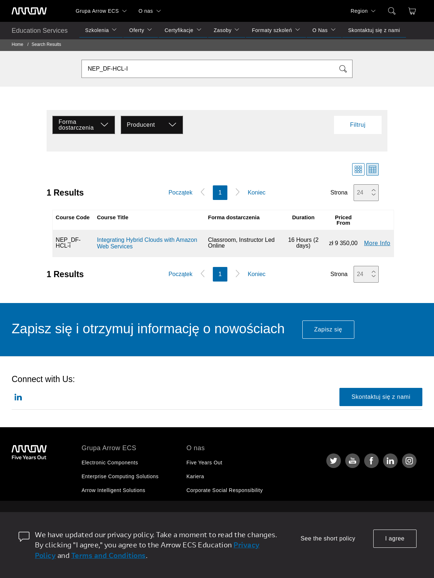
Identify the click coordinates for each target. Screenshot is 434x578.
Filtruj (358, 125)
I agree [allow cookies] (395, 538)
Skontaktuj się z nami (374, 30)
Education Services (40, 30)
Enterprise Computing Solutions (120, 476)
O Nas (320, 30)
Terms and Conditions (108, 555)
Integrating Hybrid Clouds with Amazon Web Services (147, 243)
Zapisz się (328, 329)
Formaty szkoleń (272, 30)
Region (359, 11)
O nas (146, 11)
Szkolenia (97, 30)
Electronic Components (109, 462)
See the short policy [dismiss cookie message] (327, 538)
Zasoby (223, 30)
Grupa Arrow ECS (97, 11)
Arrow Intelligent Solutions (113, 490)
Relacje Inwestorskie (211, 504)
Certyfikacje (178, 30)
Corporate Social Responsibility (224, 490)
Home (17, 44)
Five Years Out (204, 462)
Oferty (136, 30)
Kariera (195, 476)
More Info (377, 243)
